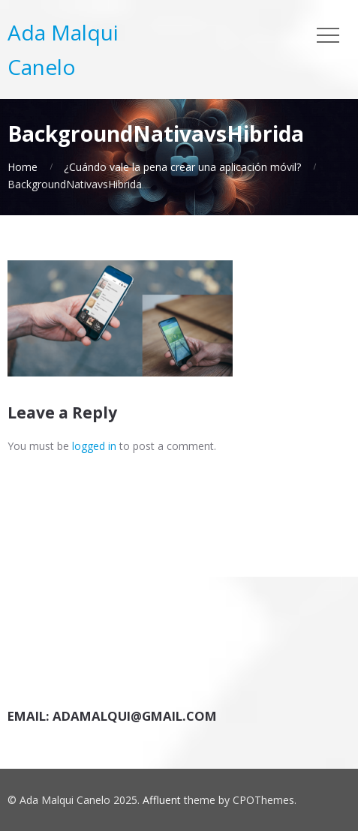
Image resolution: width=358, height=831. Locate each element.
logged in (94, 446)
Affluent (162, 800)
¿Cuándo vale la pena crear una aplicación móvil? (182, 167)
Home (23, 167)
